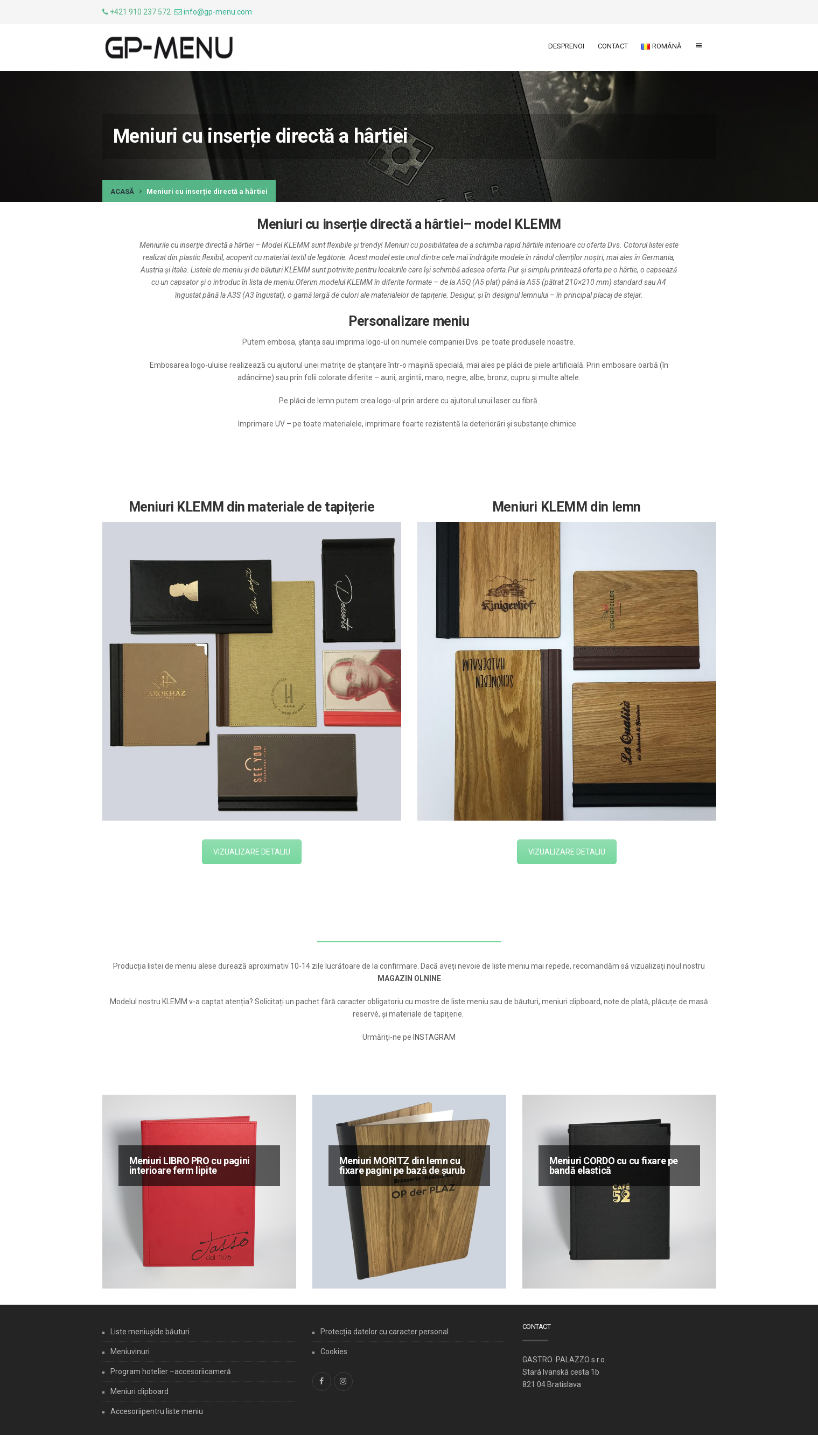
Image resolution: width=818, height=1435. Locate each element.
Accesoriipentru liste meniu (156, 1411)
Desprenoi (566, 46)
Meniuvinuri (130, 1351)
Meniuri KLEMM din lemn (566, 507)
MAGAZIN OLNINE (409, 978)
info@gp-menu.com (218, 12)
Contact (613, 46)
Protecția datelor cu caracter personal (384, 1331)
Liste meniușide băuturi (150, 1331)
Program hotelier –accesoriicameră (170, 1371)
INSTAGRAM (434, 1037)
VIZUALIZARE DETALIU (251, 852)
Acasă (122, 191)
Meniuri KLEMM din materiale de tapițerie (252, 507)
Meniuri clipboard (139, 1391)
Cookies (333, 1351)
